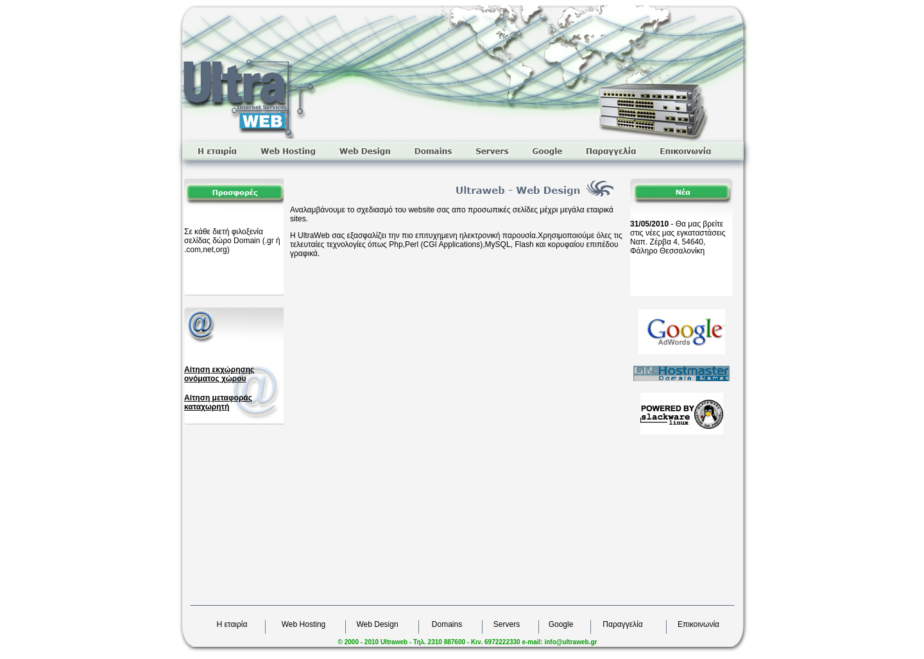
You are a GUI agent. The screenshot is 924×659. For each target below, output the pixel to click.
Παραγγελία (622, 624)
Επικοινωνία (698, 624)
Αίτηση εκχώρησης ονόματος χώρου (219, 374)
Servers (506, 624)
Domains (447, 624)
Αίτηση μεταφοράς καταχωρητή (218, 402)
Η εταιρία (232, 624)
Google (561, 624)
